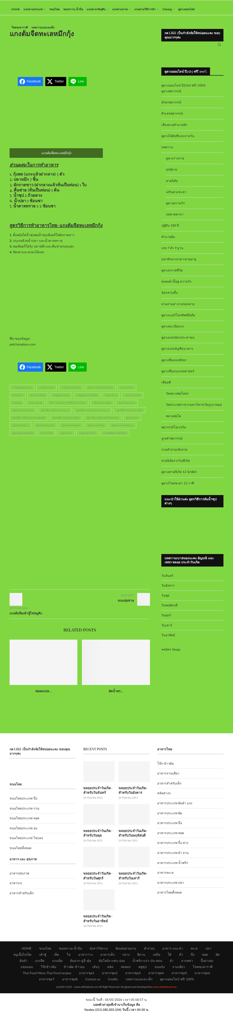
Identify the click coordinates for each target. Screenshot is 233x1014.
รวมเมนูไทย (35, 405)
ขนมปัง (159, 968)
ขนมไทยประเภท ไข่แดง (26, 841)
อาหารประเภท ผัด (169, 816)
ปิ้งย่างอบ (207, 962)
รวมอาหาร (110, 398)
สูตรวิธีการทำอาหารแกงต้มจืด (29, 421)
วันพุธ (165, 598)
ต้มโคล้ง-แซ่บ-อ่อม (112, 962)
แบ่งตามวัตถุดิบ (96, 9)
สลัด (110, 968)
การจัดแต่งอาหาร (22, 390)
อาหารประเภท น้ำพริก (172, 866)
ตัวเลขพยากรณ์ (172, 117)
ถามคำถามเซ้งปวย (174, 453)
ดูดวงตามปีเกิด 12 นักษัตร (179, 475)
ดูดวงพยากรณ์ (171, 94)
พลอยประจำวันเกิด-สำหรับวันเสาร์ (132, 878)
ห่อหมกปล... (43, 694)
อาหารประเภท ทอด (170, 836)
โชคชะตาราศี (19, 27)
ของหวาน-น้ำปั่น (73, 9)
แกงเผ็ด (57, 962)
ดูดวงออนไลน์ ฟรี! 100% (177, 981)
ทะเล (194, 950)
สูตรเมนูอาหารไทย (23, 436)
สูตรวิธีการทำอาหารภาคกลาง (92, 413)
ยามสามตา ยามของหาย (178, 307)
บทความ (167, 150)
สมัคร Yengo (171, 652)
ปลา (208, 950)
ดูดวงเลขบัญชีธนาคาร (177, 352)
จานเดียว (178, 968)
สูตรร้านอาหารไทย (23, 413)
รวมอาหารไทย (132, 398)
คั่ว (181, 956)
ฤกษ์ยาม (171, 173)
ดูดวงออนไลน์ (186, 9)
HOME (15, 9)
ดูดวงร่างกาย (175, 161)
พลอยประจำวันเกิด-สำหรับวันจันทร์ (97, 793)
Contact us (92, 981)
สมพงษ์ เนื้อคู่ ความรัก (176, 285)
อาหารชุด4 (156, 974)
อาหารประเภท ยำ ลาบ (173, 856)
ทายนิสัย (172, 184)
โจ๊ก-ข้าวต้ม (165, 767)
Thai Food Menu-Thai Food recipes (47, 974)
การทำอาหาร (46, 390)
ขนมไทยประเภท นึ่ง (23, 802)
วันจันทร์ (167, 579)
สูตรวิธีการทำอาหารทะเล (54, 413)
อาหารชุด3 (133, 974)
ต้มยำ (23, 962)
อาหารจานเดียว (168, 777)
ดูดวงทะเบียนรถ (172, 330)
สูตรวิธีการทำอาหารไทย (66, 421)
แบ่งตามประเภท (33, 9)
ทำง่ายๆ (149, 950)
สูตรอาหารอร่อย (45, 428)
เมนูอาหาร (66, 436)
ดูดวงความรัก (175, 206)
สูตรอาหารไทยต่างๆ (122, 428)
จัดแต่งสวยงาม (125, 950)
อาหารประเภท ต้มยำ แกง (174, 806)
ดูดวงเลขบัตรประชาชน (178, 341)
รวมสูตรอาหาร (61, 398)
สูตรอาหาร (132, 421)
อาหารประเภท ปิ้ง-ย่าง (172, 846)
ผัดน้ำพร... (116, 694)
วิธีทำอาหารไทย (102, 405)
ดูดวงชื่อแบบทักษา (174, 363)
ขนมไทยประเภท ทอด (24, 821)
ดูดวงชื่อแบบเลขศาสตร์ (177, 374)
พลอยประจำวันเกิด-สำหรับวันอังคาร (132, 793)
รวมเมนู (167, 9)
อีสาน (141, 956)
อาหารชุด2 (109, 974)
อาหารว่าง (85, 956)
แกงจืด (39, 962)
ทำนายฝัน (168, 240)
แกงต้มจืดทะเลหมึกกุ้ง (115, 436)
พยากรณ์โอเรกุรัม (173, 430)
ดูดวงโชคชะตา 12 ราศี (177, 486)
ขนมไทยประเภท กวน (24, 811)
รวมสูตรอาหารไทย (87, 398)
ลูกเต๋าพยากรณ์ (171, 442)
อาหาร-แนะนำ (172, 950)
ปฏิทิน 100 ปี (170, 229)
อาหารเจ (16, 886)
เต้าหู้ (42, 956)
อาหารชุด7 (46, 981)
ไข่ (69, 956)
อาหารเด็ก (107, 956)
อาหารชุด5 (179, 974)
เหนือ (156, 956)
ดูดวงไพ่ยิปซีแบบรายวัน (177, 139)
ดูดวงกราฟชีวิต (172, 274)
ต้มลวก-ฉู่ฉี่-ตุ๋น (80, 962)
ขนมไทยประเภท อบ (23, 831)
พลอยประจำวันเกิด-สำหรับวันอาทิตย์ (97, 920)
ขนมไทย (54, 9)
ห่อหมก (126, 968)
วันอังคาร (168, 589)
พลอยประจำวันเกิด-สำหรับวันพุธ (97, 835)
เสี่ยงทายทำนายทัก (174, 128)
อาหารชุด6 (202, 974)
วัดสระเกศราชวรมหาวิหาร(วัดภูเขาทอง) (194, 408)
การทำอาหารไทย (70, 390)
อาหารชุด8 (70, 981)
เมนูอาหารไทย (87, 436)
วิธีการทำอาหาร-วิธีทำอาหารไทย (68, 405)
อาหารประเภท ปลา (170, 886)
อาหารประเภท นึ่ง (169, 826)
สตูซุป (142, 968)
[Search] (219, 46)
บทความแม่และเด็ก (43, 27)
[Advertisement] (92, 58)
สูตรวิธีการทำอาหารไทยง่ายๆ (103, 421)
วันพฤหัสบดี (169, 608)
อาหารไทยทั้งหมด (169, 896)
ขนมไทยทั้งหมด (20, 851)
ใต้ (169, 956)
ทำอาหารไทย (37, 398)
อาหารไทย (46, 436)
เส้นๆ (95, 968)
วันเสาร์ (166, 628)
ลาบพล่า (187, 962)
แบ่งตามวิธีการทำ (145, 9)
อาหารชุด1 (86, 974)
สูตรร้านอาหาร (127, 405)
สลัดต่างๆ (164, 796)
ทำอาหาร (18, 398)
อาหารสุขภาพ (19, 876)
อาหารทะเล (165, 876)
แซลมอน (26, 968)
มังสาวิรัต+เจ (99, 950)
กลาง (126, 956)
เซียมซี (166, 386)
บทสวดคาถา (174, 218)
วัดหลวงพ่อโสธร (177, 397)
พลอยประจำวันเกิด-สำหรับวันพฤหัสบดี (132, 835)
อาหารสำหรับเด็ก (22, 896)
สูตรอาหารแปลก (71, 428)
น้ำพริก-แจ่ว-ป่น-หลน (147, 962)
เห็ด (56, 956)
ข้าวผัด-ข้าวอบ (74, 968)
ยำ (171, 962)
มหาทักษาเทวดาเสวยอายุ (178, 262)
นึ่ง (193, 956)
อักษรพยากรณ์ (171, 105)
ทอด (205, 956)
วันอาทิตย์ (168, 638)
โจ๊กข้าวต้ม (48, 968)
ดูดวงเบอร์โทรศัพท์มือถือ (178, 318)
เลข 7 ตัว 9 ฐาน (172, 251)
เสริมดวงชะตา (176, 195)
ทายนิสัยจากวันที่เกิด (175, 464)
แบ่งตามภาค (120, 9)
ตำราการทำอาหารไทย (100, 390)
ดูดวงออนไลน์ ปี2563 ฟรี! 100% (183, 89)
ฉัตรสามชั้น (169, 296)
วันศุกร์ (166, 619)
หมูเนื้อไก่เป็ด (22, 956)
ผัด (218, 956)
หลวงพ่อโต (173, 419)
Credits (113, 981)
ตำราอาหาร (126, 390)
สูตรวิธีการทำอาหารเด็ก (129, 413)
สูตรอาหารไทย (96, 428)
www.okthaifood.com (164, 988)
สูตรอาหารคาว (21, 428)
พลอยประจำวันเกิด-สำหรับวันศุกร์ (97, 878)
